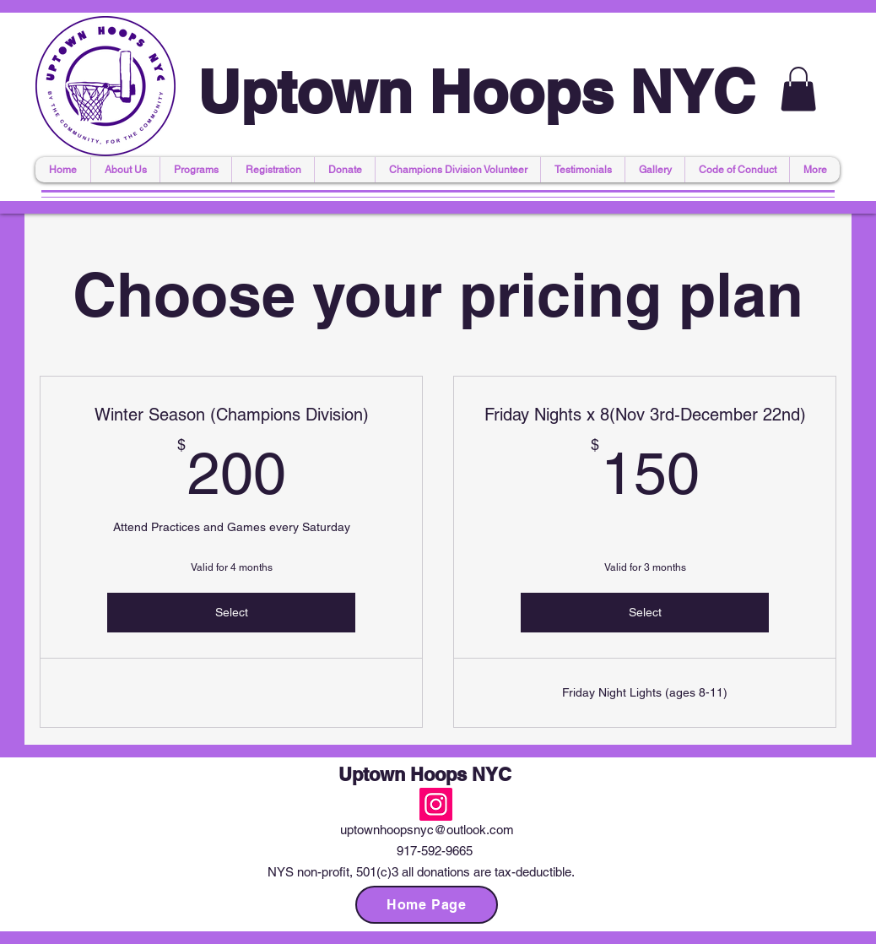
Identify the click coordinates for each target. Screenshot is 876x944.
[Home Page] (426, 905)
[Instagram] (435, 804)
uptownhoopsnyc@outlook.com (427, 829)
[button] (798, 89)
